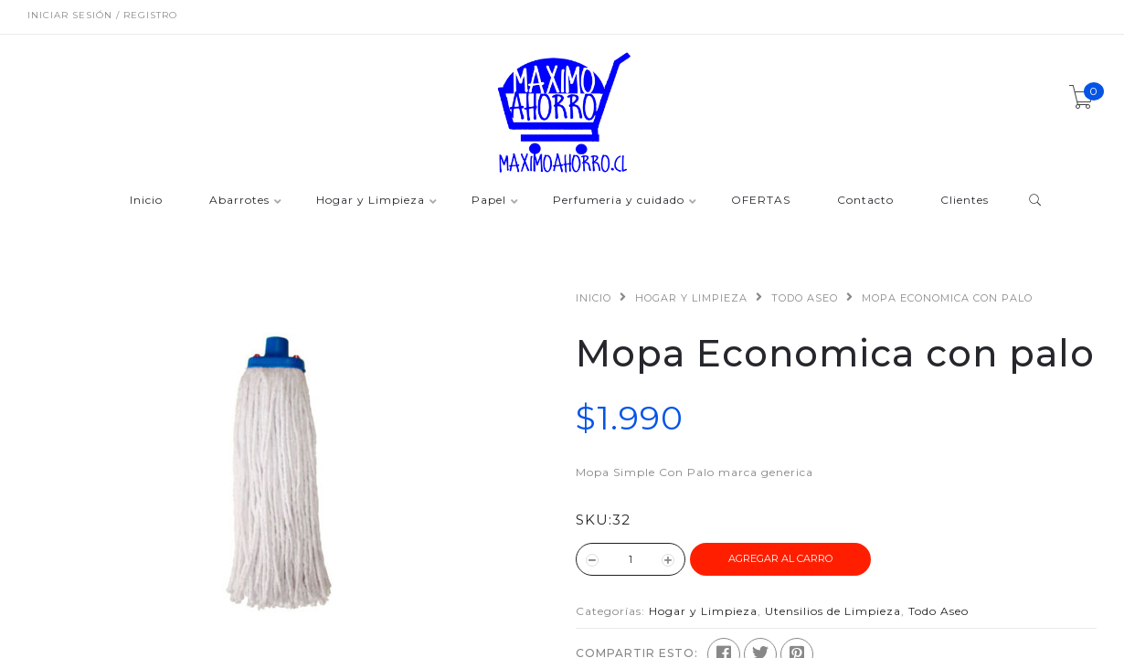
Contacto (865, 201)
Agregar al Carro (780, 558)
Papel (489, 201)
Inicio (146, 201)
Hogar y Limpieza (370, 201)
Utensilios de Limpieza (833, 611)
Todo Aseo (804, 298)
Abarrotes (239, 201)
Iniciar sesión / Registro (102, 15)
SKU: (594, 519)
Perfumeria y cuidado (618, 201)
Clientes (964, 201)
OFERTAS (760, 201)
